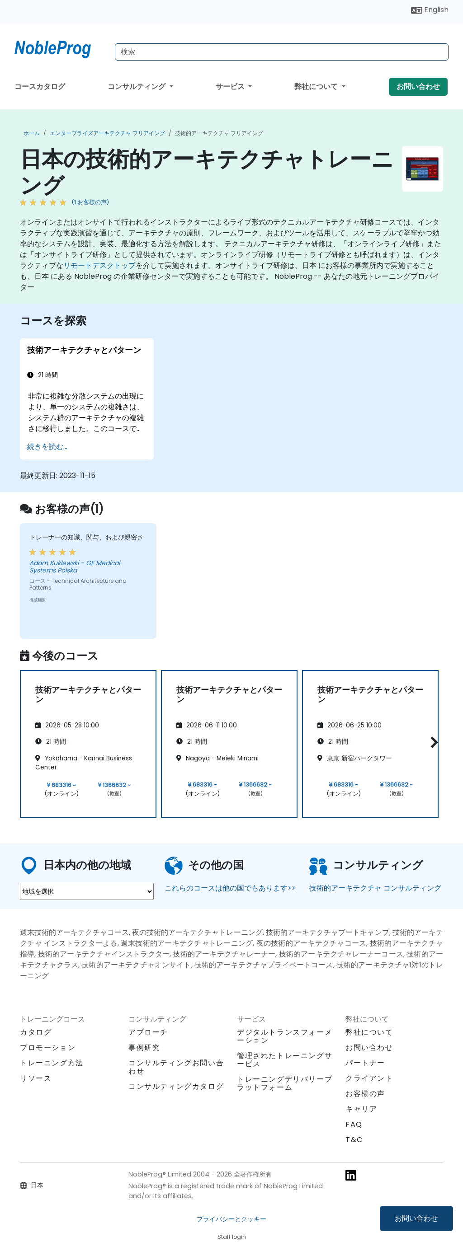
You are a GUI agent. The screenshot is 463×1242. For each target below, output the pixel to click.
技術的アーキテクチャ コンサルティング (375, 888)
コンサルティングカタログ (176, 1086)
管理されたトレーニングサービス (284, 1059)
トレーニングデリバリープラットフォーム (284, 1083)
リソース (36, 1078)
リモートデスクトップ (99, 265)
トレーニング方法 (52, 1063)
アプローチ (148, 1032)
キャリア (361, 1109)
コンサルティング (137, 86)
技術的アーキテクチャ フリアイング (219, 133)
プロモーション (48, 1047)
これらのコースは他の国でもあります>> (230, 888)
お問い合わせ (416, 1218)
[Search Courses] (282, 52)
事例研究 (144, 1047)
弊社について (317, 86)
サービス (231, 86)
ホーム (32, 133)
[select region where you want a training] (87, 891)
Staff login (231, 1237)
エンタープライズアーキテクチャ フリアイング (107, 133)
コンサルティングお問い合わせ (176, 1067)
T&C (354, 1139)
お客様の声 (365, 1093)
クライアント (369, 1078)
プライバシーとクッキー (231, 1218)
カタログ (36, 1032)
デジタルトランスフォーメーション (284, 1036)
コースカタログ (39, 86)
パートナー (365, 1063)
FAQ (354, 1124)
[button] (432, 742)
